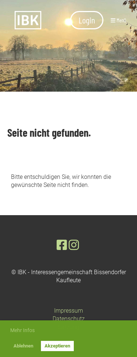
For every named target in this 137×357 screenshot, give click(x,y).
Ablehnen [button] (23, 346)
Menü (118, 20)
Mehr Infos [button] (22, 330)
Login (87, 20)
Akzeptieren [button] (57, 346)
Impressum (68, 310)
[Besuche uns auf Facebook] (62, 245)
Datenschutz (69, 318)
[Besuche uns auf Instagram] (74, 245)
